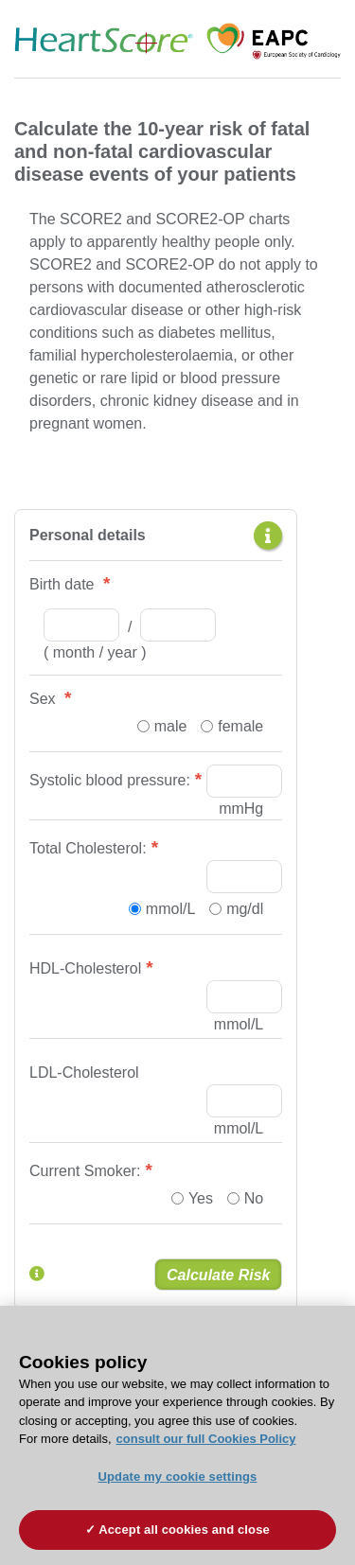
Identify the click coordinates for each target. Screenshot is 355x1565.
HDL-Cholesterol (85, 968)
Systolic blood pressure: (109, 780)
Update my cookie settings (177, 1476)
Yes (200, 1198)
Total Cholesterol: (88, 848)
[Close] (332, 1332)
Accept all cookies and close (184, 1529)
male (170, 726)
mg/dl (244, 909)
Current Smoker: (84, 1171)
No (253, 1198)
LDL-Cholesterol (84, 1072)
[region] (177, 1435)
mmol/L (170, 909)
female (240, 726)
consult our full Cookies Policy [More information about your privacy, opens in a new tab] (206, 1439)
